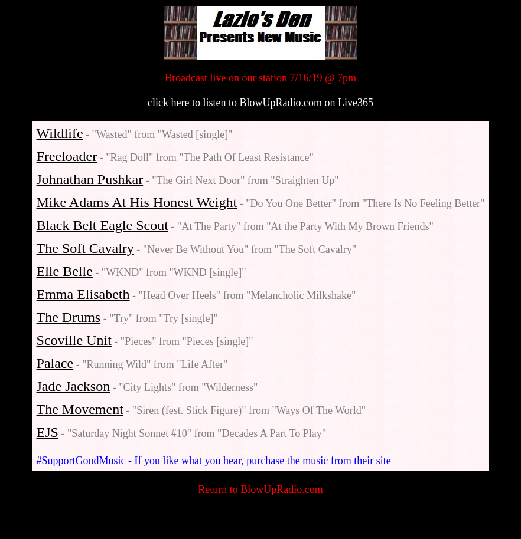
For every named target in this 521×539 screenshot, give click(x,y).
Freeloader (67, 156)
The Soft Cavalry (85, 248)
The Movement (80, 409)
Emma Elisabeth (83, 294)
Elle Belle (65, 271)
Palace (55, 363)
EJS (47, 432)
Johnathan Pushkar (90, 179)
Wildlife (60, 133)
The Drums (69, 317)
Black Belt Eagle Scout (102, 225)
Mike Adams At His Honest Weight (137, 202)
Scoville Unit (74, 340)
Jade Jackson (73, 386)
